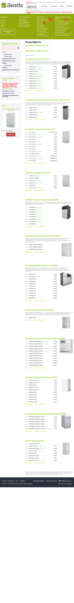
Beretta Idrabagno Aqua (24, 25)
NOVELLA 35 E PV (41, 76)
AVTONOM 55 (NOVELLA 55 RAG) (41, 424)
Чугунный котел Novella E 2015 (37, 59)
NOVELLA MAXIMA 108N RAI (41, 346)
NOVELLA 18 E (41, 67)
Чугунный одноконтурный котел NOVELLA (41, 377)
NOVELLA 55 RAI (41, 397)
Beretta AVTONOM (41, 30)
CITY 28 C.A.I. (41, 132)
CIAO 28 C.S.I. (41, 188)
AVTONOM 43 (33, 214)
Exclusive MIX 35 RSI (32, 443)
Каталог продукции (10, 43)
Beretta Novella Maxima (43, 36)
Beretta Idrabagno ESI (24, 26)
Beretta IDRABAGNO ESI (24, 22)
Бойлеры (4, 67)
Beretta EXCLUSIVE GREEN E (62, 23)
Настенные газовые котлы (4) (37, 45)
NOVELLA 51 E (41, 81)
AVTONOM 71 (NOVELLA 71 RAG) (41, 429)
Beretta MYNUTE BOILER (43, 28)
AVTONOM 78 (30, 224)
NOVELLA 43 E (41, 78)
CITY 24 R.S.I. (41, 139)
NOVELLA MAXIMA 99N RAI (41, 344)
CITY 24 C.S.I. (41, 134)
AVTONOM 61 (33, 219)
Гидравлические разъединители (10, 69)
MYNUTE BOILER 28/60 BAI (33, 244)
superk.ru (69, 483)
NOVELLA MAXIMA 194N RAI (41, 356)
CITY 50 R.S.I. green (41, 154)
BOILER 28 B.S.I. (31, 317)
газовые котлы (41, 17)
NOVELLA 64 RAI (41, 399)
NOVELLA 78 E (41, 88)
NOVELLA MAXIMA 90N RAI (41, 341)
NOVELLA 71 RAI (41, 402)
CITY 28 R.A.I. (41, 142)
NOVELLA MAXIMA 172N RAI (41, 353)
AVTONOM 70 (33, 221)
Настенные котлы (8, 54)
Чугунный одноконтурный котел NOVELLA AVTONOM (45, 413)
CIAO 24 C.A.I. (41, 183)
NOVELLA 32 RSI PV (41, 390)
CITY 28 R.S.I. (41, 144)
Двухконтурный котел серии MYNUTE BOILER (43, 236)
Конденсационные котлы (8, 58)
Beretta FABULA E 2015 (44, 19)
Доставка (70, 6)
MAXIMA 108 (41, 279)
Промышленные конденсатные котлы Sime (10, 96)
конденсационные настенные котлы (63, 17)
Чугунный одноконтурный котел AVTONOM (42, 199)
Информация (4, 17)
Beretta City (41, 24)
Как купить (54, 6)
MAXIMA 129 (41, 281)
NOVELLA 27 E (41, 69)
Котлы (4, 52)
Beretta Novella (41, 34)
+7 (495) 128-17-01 (31, 7)
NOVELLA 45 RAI (41, 395)
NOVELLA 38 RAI (41, 392)
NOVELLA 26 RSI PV (41, 383)
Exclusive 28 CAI (41, 453)
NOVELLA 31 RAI (41, 385)
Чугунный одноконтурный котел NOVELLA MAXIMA (45, 338)
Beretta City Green (59, 26)
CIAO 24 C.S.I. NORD (41, 178)
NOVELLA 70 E (41, 86)
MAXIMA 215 (41, 291)
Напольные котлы (8, 56)
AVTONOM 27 (33, 209)
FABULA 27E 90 (41, 108)
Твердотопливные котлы (8, 60)
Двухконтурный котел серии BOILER (39, 310)
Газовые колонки (8, 65)
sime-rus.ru (9, 88)
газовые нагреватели (24, 17)
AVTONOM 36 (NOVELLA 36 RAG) (41, 419)
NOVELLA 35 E (41, 74)
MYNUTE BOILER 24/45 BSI (33, 247)
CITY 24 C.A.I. (41, 137)
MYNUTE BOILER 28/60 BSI (33, 249)
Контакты (44, 6)
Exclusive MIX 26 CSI (41, 448)
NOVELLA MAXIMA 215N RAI (41, 358)
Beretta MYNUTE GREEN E (61, 25)
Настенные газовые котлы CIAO (37, 172)
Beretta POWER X (61, 20)
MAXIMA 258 (41, 296)
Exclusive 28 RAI (41, 451)
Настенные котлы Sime (8, 93)
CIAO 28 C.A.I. (41, 185)
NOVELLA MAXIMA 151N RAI (41, 351)
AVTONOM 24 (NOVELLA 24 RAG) (41, 417)
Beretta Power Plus (59, 32)
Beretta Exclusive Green (61, 29)
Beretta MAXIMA (41, 27)
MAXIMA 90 (41, 274)
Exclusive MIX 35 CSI (41, 460)
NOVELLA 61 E (41, 83)
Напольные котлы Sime (8, 90)
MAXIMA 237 (41, 293)
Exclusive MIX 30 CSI (41, 458)
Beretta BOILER (40, 25)
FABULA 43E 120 (41, 117)
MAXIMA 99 (41, 276)
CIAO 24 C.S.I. (41, 180)
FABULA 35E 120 (41, 112)
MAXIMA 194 (41, 288)
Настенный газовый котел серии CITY (40, 129)
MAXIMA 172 (41, 286)
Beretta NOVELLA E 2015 (45, 20)
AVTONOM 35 (33, 212)
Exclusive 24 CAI (41, 446)
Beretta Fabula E (23, 19)
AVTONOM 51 (33, 216)
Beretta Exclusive (41, 31)
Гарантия (3, 25)
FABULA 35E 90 (41, 110)
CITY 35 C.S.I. (41, 151)
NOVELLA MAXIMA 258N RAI (41, 363)
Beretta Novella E (23, 20)
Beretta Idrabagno (23, 23)
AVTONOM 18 (33, 207)
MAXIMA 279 (41, 298)
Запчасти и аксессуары (39, 90)
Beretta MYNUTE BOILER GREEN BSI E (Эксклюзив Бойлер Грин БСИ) (64, 34)
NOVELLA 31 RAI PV (41, 387)
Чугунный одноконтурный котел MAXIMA (41, 265)
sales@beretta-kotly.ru (34, 10)
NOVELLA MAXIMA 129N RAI (41, 349)
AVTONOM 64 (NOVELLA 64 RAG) (41, 426)
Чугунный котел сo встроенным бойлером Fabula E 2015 (47, 100)
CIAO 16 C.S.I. (41, 176)
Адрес (62, 6)
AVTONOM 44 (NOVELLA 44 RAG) (41, 421)
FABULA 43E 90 (41, 115)
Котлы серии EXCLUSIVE (34, 440)
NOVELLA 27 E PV (41, 71)
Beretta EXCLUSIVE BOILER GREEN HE (64, 22)
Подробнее (11, 134)
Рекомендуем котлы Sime (8, 32)
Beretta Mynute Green (60, 30)
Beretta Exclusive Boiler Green (62, 27)
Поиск (2, 26)
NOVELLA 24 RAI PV (41, 380)
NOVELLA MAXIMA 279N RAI (41, 365)
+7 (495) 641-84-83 (31, 6)
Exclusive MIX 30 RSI (41, 456)
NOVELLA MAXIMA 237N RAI (41, 360)
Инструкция (28, 90)
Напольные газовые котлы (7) (37, 50)
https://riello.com (28, 483)
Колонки (4, 63)
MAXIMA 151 (41, 284)
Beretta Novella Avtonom (43, 33)
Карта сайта (4, 28)
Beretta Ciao (41, 22)
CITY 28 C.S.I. (41, 149)
